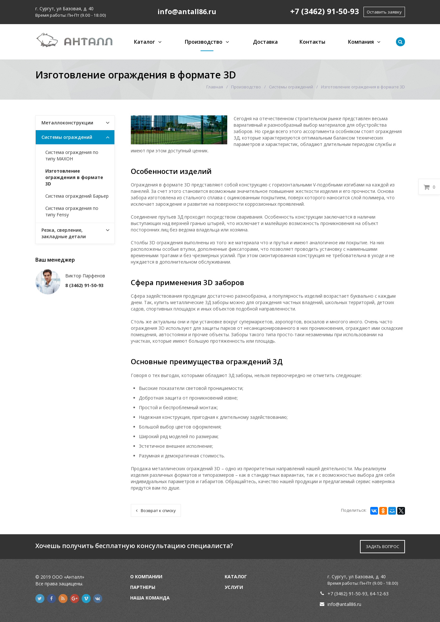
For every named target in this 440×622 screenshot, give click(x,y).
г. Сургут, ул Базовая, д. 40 (64, 8)
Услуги (234, 587)
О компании (146, 576)
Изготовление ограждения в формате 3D (74, 177)
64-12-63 (379, 593)
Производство (203, 41)
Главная (214, 87)
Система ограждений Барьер (77, 196)
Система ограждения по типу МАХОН (71, 155)
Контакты (312, 41)
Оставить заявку (384, 12)
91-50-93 (358, 593)
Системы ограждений (291, 87)
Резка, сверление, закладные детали (63, 233)
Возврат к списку (156, 510)
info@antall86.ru (344, 604)
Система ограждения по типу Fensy (71, 211)
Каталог (144, 41)
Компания (361, 41)
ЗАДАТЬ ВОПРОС (382, 546)
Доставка (265, 41)
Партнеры (142, 587)
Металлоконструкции (67, 123)
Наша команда (150, 598)
